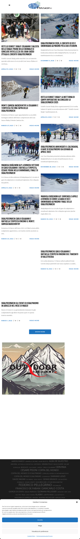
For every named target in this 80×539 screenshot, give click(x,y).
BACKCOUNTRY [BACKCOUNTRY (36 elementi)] (58, 464)
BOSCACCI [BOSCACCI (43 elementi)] (24, 467)
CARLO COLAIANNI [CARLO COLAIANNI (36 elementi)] (49, 467)
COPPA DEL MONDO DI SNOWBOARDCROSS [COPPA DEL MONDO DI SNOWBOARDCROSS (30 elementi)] (55, 473)
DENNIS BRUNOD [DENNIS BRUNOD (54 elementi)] (50, 479)
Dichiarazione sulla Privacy (44, 536)
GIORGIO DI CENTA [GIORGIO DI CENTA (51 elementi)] (16, 492)
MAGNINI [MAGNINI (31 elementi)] (35, 497)
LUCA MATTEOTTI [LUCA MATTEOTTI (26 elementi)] (59, 494)
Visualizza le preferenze (40, 531)
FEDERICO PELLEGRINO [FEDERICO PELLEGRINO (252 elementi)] (35, 485)
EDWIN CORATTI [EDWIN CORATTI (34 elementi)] (30, 482)
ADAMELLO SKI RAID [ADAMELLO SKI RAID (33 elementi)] (31, 461)
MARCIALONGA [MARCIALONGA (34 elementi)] (60, 497)
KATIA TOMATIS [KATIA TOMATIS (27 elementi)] (30, 494)
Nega (40, 526)
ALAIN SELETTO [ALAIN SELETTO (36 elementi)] (43, 461)
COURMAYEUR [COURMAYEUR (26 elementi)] (46, 476)
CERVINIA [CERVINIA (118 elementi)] (61, 467)
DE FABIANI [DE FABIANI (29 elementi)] (29, 479)
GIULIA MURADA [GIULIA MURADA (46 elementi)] (31, 492)
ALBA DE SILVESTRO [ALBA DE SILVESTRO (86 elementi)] (58, 461)
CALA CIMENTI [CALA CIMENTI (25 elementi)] (32, 467)
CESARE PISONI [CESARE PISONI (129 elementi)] (29, 470)
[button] (77, 502)
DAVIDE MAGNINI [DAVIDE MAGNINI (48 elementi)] (18, 479)
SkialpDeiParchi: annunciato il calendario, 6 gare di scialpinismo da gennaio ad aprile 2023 (59, 149)
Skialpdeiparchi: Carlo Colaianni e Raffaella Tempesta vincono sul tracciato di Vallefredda (59, 254)
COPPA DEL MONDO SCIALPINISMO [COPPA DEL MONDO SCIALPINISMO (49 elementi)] (27, 476)
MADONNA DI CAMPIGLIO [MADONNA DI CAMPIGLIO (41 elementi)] (23, 497)
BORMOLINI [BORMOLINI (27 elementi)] (16, 467)
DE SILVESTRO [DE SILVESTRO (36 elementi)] (62, 479)
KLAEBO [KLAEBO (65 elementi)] (39, 494)
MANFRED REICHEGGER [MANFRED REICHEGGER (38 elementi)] (46, 497)
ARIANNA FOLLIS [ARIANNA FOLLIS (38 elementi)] (47, 464)
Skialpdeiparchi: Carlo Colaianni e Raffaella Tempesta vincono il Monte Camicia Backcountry (17, 221)
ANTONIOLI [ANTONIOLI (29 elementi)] (37, 464)
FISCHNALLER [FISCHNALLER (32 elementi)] (57, 485)
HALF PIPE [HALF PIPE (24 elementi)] (18, 494)
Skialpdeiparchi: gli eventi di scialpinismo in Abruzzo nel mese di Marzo (19, 304)
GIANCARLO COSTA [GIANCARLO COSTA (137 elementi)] (52, 488)
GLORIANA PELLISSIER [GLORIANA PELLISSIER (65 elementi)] (47, 491)
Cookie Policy (31, 536)
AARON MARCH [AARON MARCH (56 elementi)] (18, 461)
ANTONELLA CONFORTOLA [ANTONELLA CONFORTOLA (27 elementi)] (25, 464)
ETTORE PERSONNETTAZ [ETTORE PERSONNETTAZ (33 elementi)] (55, 482)
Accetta (40, 520)
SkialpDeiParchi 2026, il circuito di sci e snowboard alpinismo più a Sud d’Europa (59, 44)
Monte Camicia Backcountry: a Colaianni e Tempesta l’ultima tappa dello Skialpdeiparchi (19, 108)
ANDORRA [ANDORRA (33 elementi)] (14, 464)
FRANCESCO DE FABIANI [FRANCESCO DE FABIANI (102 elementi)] (28, 488)
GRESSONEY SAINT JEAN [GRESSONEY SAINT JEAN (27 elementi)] (64, 491)
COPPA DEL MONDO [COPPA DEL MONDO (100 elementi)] (48, 470)
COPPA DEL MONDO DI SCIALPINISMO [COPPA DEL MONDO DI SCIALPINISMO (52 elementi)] (26, 473)
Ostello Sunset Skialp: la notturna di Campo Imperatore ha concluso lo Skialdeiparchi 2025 (58, 100)
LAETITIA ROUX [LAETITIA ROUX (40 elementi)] (49, 495)
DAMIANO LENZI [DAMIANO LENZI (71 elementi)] (58, 476)
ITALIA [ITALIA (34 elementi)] (23, 495)
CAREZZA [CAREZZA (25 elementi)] (39, 467)
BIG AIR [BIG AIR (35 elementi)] (66, 464)
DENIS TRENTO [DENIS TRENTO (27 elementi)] (38, 479)
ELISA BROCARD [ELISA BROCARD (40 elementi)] (41, 482)
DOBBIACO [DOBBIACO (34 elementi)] (20, 482)
